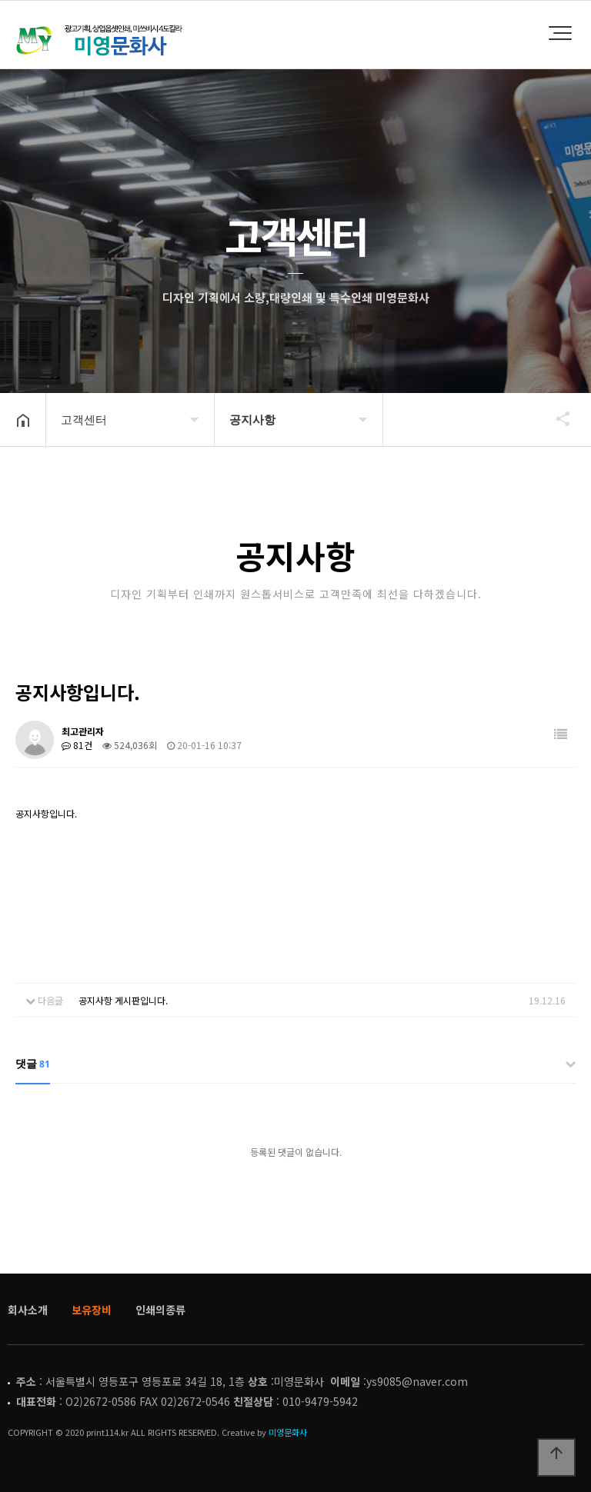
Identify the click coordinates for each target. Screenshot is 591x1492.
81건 (77, 744)
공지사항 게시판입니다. (123, 1000)
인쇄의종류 (160, 1309)
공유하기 (556, 418)
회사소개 (28, 1309)
